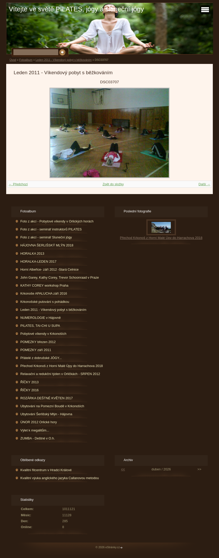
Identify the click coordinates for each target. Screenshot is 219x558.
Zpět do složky (113, 184)
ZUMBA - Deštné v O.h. (37, 438)
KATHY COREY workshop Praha (44, 285)
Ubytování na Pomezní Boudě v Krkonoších (52, 406)
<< (123, 469)
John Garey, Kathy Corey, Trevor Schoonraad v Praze (59, 277)
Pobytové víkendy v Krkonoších (43, 334)
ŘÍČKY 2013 (29, 382)
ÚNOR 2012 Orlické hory (38, 422)
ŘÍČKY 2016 (29, 390)
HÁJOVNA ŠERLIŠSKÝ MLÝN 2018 (46, 245)
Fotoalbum (25, 59)
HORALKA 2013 (32, 253)
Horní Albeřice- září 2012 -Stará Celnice (49, 269)
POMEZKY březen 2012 (38, 342)
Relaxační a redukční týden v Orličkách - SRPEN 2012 (60, 374)
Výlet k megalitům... (34, 430)
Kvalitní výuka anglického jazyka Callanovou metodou (59, 478)
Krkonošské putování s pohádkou (44, 302)
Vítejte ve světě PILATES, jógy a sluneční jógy (76, 9)
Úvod (13, 59)
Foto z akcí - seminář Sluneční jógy (46, 237)
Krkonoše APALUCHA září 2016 (43, 293)
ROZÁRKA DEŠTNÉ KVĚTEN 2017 (46, 398)
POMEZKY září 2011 (35, 350)
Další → (204, 184)
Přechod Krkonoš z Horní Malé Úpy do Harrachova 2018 (61, 366)
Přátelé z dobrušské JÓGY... (41, 358)
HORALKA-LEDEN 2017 (38, 261)
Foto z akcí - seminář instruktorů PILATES (51, 229)
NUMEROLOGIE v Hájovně (40, 318)
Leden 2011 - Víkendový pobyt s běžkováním (64, 59)
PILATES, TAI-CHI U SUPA (40, 326)
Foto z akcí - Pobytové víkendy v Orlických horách (57, 221)
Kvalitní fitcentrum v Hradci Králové (46, 470)
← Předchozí (18, 184)
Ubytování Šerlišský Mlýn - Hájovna (46, 414)
